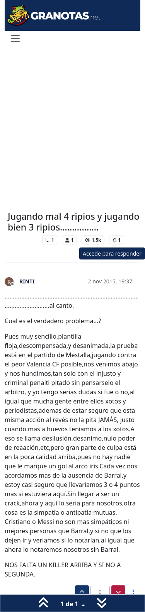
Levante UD (23, 240)
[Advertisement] (72, 129)
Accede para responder (112, 253)
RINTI (27, 281)
